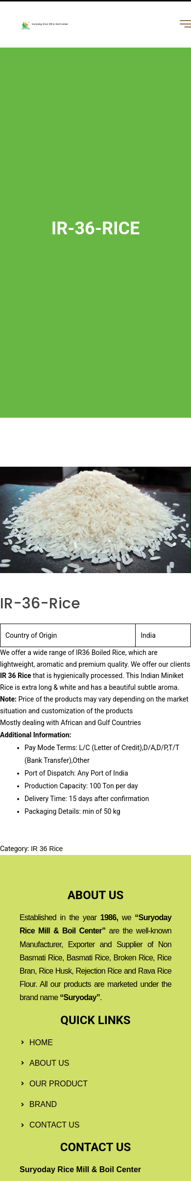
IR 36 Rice (47, 849)
